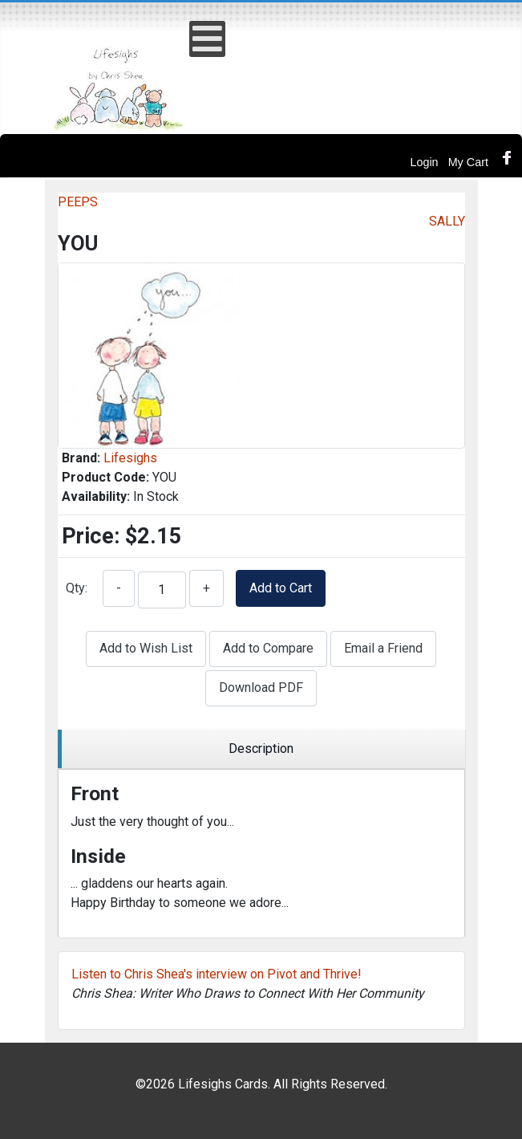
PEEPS (78, 201)
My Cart (468, 162)
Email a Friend (383, 648)
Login (424, 162)
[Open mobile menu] (207, 39)
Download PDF (261, 687)
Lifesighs (130, 458)
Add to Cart (280, 588)
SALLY (447, 221)
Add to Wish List (145, 648)
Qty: (76, 588)
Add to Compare (268, 648)
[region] (261, 749)
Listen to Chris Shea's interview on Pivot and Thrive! (216, 974)
